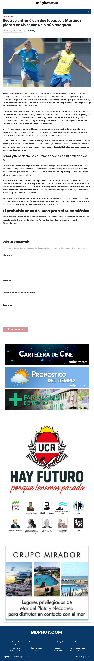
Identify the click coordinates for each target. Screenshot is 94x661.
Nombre (7, 280)
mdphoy (31, 31)
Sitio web (7, 305)
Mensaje (7, 255)
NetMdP (88, 656)
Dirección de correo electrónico (19, 292)
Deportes (8, 16)
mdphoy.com (46, 632)
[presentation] (21, 320)
